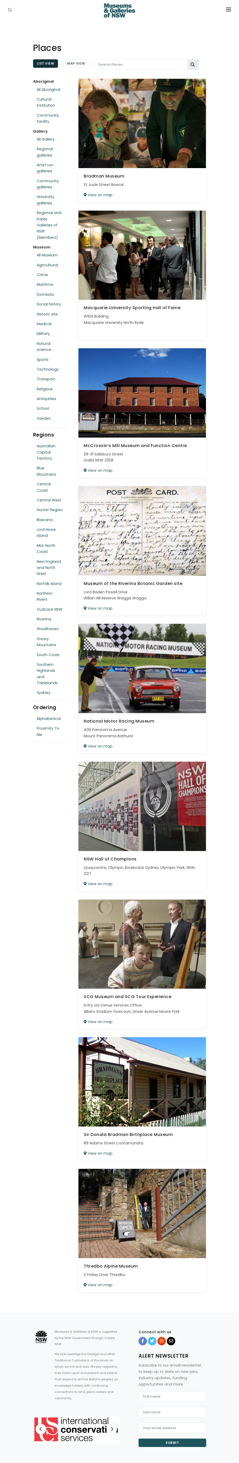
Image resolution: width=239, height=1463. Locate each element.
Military (43, 333)
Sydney (43, 692)
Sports (43, 359)
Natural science (44, 346)
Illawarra (45, 519)
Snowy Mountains (46, 641)
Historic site (47, 314)
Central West (49, 500)
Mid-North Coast (46, 548)
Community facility (48, 118)
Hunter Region (50, 509)
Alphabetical (49, 718)
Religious (45, 389)
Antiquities (46, 398)
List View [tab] (45, 63)
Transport (46, 379)
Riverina (44, 619)
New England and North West (49, 568)
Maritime (45, 284)
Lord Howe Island (46, 532)
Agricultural (47, 265)
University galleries (45, 199)
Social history (49, 304)
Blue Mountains (46, 471)
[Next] (112, 1429)
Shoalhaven (48, 628)
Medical (44, 323)
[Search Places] (141, 64)
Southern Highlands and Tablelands (47, 674)
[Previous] (41, 1429)
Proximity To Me (48, 731)
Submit (172, 1442)
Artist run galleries (45, 168)
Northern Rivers (45, 596)
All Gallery (46, 139)
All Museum (47, 255)
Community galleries (48, 184)
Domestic (46, 294)
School (43, 408)
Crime (42, 274)
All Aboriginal (48, 89)
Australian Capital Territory (46, 452)
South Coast (48, 654)
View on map (98, 195)
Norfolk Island (49, 583)
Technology (48, 369)
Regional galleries (45, 152)
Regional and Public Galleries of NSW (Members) (49, 225)
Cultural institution (46, 102)
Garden (44, 418)
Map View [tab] (76, 63)
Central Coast (44, 487)
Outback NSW (49, 609)
